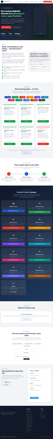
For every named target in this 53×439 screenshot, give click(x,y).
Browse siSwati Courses (13, 275)
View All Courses (26, 152)
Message (32, 388)
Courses (20, 1)
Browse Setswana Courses (39, 243)
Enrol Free (10, 121)
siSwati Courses (29, 424)
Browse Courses (17, 27)
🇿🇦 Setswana (45, 97)
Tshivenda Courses (30, 426)
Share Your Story (26, 319)
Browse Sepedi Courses (13, 243)
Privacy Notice (43, 416)
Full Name (32, 373)
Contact (40, 1)
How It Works (26, 1)
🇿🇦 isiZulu (22, 97)
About (36, 1)
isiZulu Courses (29, 414)
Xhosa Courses (29, 412)
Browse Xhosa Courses (39, 211)
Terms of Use (43, 417)
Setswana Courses (30, 419)
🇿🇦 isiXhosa (15, 97)
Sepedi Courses (29, 417)
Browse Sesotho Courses (13, 259)
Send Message (34, 397)
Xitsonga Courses (29, 423)
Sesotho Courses (29, 421)
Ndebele (28, 428)
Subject (32, 383)
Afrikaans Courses (30, 416)
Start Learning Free (47, 1)
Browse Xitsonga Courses (40, 259)
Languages (32, 1)
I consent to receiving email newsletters (21, 356)
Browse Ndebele (13, 291)
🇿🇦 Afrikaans (30, 97)
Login (27, 431)
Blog (41, 412)
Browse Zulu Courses (13, 227)
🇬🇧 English (8, 97)
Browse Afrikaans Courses (39, 227)
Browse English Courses (13, 210)
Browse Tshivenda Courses (39, 275)
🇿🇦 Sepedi (37, 97)
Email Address (26, 352)
